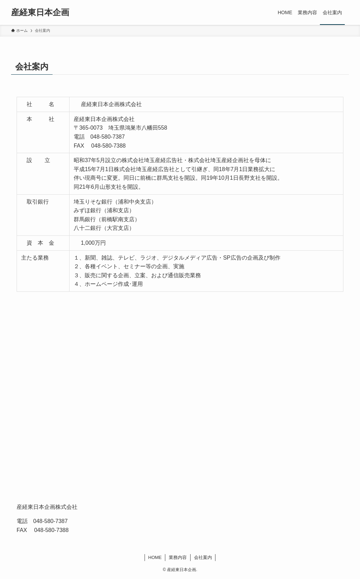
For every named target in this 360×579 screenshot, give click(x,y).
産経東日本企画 (40, 12)
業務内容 (178, 557)
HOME (155, 557)
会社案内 (203, 557)
